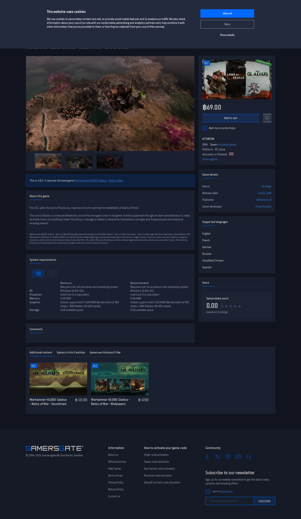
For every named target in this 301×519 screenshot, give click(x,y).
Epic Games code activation (159, 469)
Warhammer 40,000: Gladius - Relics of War (99, 180)
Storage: (35, 310)
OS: (31, 291)
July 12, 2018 (264, 193)
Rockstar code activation (158, 475)
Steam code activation (156, 462)
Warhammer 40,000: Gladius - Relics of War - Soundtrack (48, 401)
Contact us (114, 496)
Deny (227, 24)
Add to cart (231, 118)
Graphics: (35, 302)
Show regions (210, 159)
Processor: (36, 295)
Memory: (35, 298)
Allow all (227, 13)
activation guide (227, 145)
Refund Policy (116, 489)
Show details (227, 35)
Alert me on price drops (222, 128)
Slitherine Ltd (263, 200)
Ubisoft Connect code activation (162, 482)
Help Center (114, 469)
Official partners (117, 462)
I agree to (222, 491)
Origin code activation (156, 455)
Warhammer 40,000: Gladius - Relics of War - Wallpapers (110, 401)
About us (113, 455)
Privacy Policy (115, 482)
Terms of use (115, 475)
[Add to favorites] (267, 118)
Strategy (266, 186)
